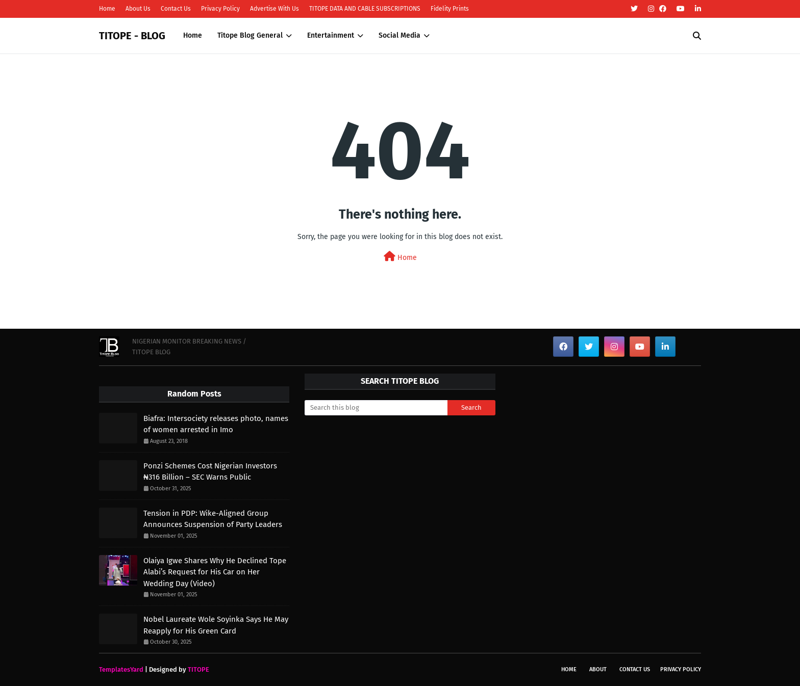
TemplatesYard (121, 669)
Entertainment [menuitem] (330, 35)
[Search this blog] (376, 407)
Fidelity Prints (450, 8)
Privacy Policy (220, 8)
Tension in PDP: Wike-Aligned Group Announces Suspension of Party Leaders (212, 519)
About (598, 669)
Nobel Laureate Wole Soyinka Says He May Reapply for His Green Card (215, 625)
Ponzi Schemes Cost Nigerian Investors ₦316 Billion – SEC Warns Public (210, 471)
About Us (138, 8)
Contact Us (176, 8)
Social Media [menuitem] (399, 35)
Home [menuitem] (192, 35)
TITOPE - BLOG (132, 36)
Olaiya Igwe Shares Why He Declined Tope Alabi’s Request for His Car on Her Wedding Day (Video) (214, 572)
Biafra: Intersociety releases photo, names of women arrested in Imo (215, 424)
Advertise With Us (274, 8)
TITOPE (198, 669)
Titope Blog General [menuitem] (250, 35)
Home (107, 8)
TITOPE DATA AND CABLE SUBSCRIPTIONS (364, 8)
